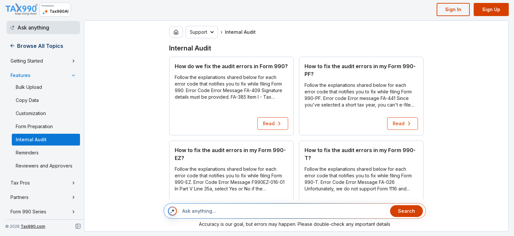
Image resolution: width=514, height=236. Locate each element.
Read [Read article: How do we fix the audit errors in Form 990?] (273, 123)
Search (406, 211)
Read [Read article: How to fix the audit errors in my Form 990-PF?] (402, 123)
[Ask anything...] (283, 211)
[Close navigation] (78, 226)
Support (202, 32)
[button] (231, 96)
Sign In (453, 9)
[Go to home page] (176, 32)
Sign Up (491, 9)
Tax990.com (33, 226)
